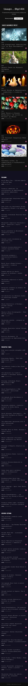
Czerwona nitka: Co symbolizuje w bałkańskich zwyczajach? (13, 162)
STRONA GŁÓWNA (18, 18)
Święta (2, 42)
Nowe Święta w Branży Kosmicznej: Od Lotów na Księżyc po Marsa (12, 115)
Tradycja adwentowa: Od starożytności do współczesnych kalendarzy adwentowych (12, 190)
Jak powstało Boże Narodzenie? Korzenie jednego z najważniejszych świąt (13, 641)
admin (2, 48)
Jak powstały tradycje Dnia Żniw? (13, 366)
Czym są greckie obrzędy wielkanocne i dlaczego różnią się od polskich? (13, 558)
